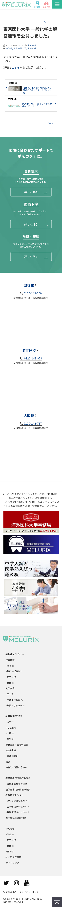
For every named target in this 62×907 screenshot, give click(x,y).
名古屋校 (29, 350)
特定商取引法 (9, 891)
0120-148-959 (32, 358)
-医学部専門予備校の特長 (17, 778)
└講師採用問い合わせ (16, 767)
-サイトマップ (12, 862)
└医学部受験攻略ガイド (17, 800)
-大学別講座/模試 (13, 716)
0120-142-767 (33, 423)
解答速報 (31, 48)
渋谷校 (29, 285)
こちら (16, 67)
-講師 (7, 761)
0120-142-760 (33, 293)
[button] (57, 4)
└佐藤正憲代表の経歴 (16, 783)
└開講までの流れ (14, 699)
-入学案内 (10, 688)
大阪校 (29, 415)
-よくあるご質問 (13, 857)
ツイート (49, 22)
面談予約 (46, 7)
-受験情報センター (14, 795)
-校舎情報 (10, 660)
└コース (9, 694)
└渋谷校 (9, 665)
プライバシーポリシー (30, 891)
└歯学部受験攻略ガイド (17, 806)
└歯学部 (9, 738)
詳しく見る (31, 192)
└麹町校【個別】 (14, 671)
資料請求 (37, 7)
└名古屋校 (10, 677)
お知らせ (32, 45)
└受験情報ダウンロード (17, 812)
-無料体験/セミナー (14, 654)
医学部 (9, 48)
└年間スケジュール (15, 705)
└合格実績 (10, 750)
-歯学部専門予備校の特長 (17, 789)
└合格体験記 (11, 756)
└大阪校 (9, 682)
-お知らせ (10, 828)
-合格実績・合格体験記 (16, 744)
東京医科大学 (20, 48)
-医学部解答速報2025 (15, 817)
